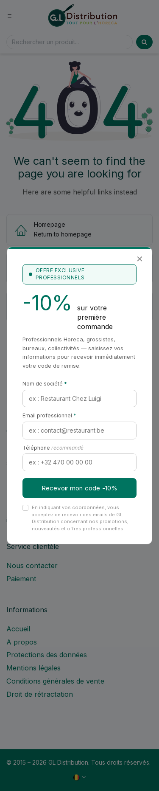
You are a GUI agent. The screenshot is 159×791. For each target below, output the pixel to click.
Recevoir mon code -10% (79, 488)
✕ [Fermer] (139, 259)
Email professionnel (49, 415)
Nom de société (44, 383)
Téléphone (53, 448)
